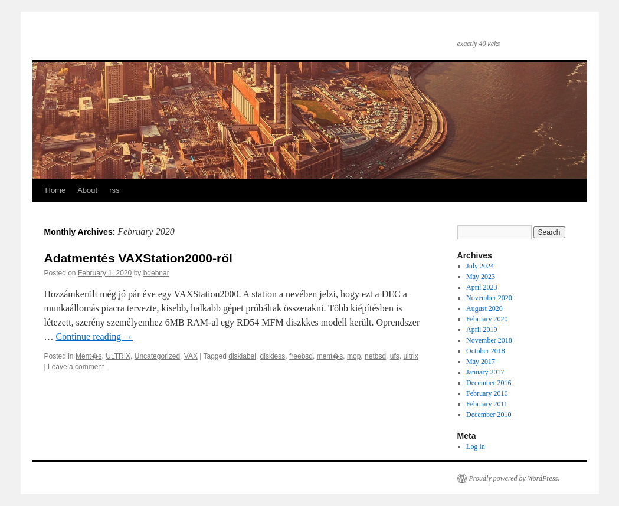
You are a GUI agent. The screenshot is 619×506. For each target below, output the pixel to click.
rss (114, 190)
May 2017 (480, 361)
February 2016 (486, 393)
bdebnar (156, 273)
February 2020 (486, 319)
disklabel (242, 356)
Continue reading (94, 336)
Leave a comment (76, 367)
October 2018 (485, 351)
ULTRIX (118, 356)
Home (55, 190)
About (87, 190)
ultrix (410, 356)
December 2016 (488, 383)
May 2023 (480, 276)
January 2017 (485, 372)
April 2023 (481, 287)
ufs (394, 356)
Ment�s (89, 356)
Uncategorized (157, 356)
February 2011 (486, 404)
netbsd (375, 356)
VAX (191, 356)
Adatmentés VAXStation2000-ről (138, 258)
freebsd (301, 356)
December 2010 (488, 414)
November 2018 (489, 340)
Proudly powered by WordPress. (514, 478)
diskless (273, 356)
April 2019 (481, 330)
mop (354, 356)
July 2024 (480, 266)
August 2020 (484, 308)
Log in (475, 446)
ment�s (330, 356)
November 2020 (489, 298)
